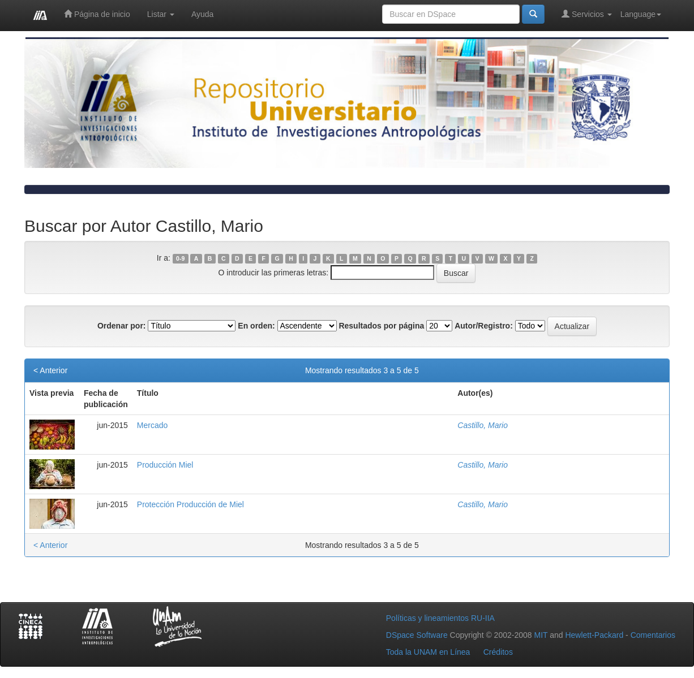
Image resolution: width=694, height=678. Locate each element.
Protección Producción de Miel (190, 504)
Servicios (587, 14)
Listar (160, 14)
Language (640, 14)
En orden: (256, 325)
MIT (540, 635)
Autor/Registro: (484, 325)
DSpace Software (417, 635)
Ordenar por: (121, 325)
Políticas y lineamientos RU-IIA (440, 618)
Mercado (152, 425)
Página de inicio (97, 14)
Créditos (498, 652)
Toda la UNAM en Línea (428, 652)
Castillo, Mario (482, 425)
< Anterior (50, 370)
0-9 (180, 258)
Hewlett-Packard (594, 635)
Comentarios (653, 635)
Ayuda (202, 14)
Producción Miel (165, 464)
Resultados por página (381, 325)
